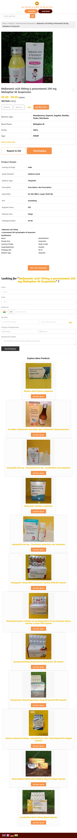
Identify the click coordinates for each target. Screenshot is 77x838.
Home (5, 23)
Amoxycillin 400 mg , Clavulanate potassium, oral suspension (38, 544)
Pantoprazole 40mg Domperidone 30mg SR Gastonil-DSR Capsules (38, 700)
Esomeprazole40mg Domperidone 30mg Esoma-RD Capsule (38, 661)
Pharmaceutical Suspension (25, 23)
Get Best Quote (38, 396)
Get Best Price (41, 107)
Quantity (4, 317)
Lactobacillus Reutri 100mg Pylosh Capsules (38, 817)
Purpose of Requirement (10, 327)
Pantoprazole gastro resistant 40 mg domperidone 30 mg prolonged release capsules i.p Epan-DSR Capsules (38, 622)
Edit (29, 107)
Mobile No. (5, 307)
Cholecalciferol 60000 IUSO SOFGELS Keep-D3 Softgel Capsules (38, 779)
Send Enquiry (39, 150)
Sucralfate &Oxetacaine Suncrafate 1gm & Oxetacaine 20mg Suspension (38, 429)
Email (3, 297)
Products (11, 23)
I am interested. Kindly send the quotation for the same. (38, 342)
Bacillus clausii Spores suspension (38, 391)
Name (3, 287)
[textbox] (19, 107)
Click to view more (8, 142)
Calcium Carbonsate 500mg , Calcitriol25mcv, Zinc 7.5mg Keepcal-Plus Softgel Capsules (38, 739)
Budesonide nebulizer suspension (38, 506)
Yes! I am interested (38, 268)
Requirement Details (8, 337)
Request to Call (14, 150)
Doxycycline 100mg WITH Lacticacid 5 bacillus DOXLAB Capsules (38, 582)
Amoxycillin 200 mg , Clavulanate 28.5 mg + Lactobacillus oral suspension (38, 467)
